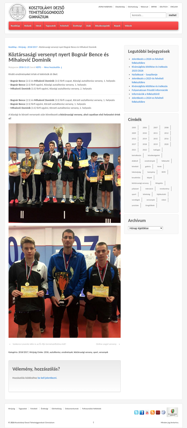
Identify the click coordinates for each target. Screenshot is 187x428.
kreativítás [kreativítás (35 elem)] (136, 177)
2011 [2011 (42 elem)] (155, 133)
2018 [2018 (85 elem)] (145, 144)
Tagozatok (51, 25)
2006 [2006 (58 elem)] (145, 127)
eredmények (67, 352)
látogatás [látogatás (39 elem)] (159, 183)
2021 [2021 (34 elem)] (134, 150)
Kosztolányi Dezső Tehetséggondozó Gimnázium (34, 422)
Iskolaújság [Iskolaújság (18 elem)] (136, 172)
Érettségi (77, 25)
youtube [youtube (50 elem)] (135, 205)
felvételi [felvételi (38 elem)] (135, 166)
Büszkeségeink (102, 25)
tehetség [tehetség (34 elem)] (146, 194)
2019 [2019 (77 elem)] (155, 144)
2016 (46, 352)
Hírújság (22, 47)
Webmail (144, 7)
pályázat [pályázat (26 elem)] (135, 189)
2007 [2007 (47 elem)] (155, 127)
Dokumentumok (72, 408)
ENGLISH (174, 7)
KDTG (38, 67)
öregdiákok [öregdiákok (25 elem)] (150, 205)
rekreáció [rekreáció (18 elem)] (149, 189)
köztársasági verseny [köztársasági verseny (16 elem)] (140, 183)
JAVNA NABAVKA (105, 7)
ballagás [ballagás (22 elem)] (156, 150)
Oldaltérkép (120, 7)
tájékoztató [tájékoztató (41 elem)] (161, 194)
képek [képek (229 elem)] (149, 177)
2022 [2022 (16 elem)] (145, 150)
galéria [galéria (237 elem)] (148, 166)
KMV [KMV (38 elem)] (164, 172)
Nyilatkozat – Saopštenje (144, 74)
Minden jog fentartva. (170, 422)
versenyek (103, 352)
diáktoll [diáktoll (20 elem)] (135, 161)
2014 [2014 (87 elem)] (145, 138)
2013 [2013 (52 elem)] (134, 138)
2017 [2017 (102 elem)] (134, 144)
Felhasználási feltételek (91, 408)
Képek (117, 25)
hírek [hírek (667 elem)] (159, 166)
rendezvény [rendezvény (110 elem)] (164, 189)
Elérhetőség (133, 7)
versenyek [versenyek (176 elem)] (150, 200)
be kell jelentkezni (47, 377)
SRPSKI (154, 7)
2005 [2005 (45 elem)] (134, 127)
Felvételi (64, 25)
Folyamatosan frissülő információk (150, 90)
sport (95, 352)
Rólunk (27, 25)
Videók (128, 25)
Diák (88, 25)
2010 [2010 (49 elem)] (145, 133)
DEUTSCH (164, 7)
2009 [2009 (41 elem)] (134, 133)
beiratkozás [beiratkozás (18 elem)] (136, 155)
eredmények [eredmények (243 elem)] (150, 161)
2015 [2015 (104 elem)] (155, 138)
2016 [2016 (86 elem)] (166, 138)
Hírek (38, 25)
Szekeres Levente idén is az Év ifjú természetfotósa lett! (39, 344)
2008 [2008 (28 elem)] (166, 127)
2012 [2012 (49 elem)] (166, 133)
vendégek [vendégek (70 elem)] (136, 200)
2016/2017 (32, 47)
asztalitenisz (55, 352)
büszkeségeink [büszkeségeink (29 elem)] (154, 155)
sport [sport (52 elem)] (134, 194)
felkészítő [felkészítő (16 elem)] (165, 161)
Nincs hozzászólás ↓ (53, 67)
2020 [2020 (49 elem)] (166, 144)
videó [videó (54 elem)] (163, 200)
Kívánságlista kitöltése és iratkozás (150, 86)
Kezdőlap (15, 25)
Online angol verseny (106, 344)
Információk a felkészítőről (145, 94)
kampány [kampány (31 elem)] (151, 172)
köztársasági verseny (83, 352)
